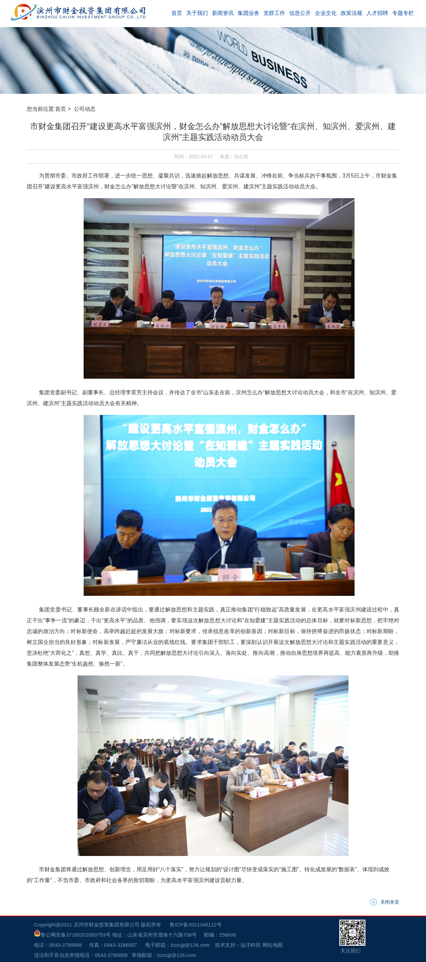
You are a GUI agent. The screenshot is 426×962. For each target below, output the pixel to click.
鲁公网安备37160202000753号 (72, 935)
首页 (60, 109)
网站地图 (272, 945)
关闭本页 (389, 902)
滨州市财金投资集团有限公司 (106, 924)
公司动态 (85, 109)
